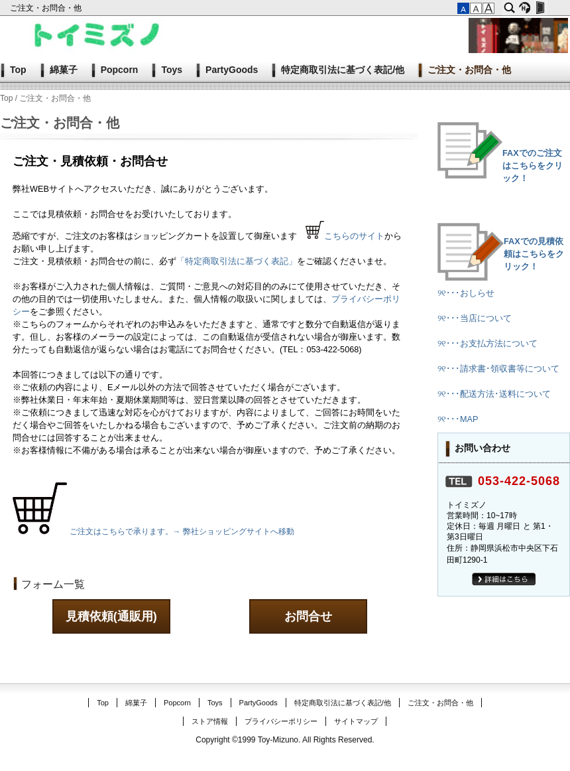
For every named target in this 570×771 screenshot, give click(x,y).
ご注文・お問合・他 (47, 8)
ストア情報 (210, 721)
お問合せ (308, 616)
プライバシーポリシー (281, 721)
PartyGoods (231, 69)
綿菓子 (64, 69)
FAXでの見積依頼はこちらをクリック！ (534, 254)
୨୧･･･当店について (474, 318)
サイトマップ (356, 721)
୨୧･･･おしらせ (465, 293)
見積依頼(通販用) (111, 616)
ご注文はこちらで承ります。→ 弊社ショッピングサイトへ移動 (182, 531)
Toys (171, 69)
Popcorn (120, 69)
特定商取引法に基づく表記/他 (342, 69)
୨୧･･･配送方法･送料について (494, 394)
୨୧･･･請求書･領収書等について (498, 369)
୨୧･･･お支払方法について (487, 343)
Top (18, 69)
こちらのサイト (354, 236)
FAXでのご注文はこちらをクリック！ (532, 166)
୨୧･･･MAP (457, 419)
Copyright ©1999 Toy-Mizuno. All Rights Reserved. (285, 739)
